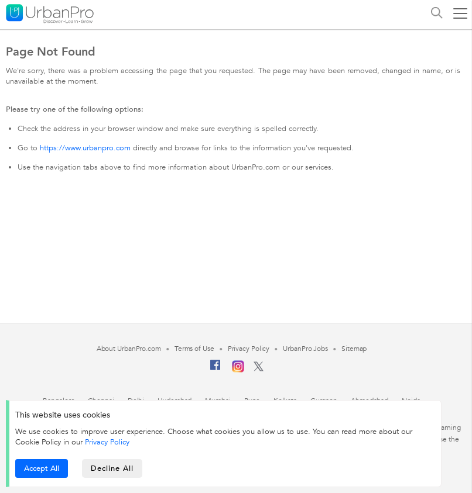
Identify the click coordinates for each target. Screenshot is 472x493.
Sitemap (354, 348)
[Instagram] (238, 370)
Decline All (112, 468)
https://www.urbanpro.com (85, 148)
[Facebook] (215, 369)
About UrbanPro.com (129, 348)
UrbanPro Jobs (305, 348)
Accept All (41, 468)
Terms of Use (194, 348)
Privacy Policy (107, 442)
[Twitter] (259, 369)
